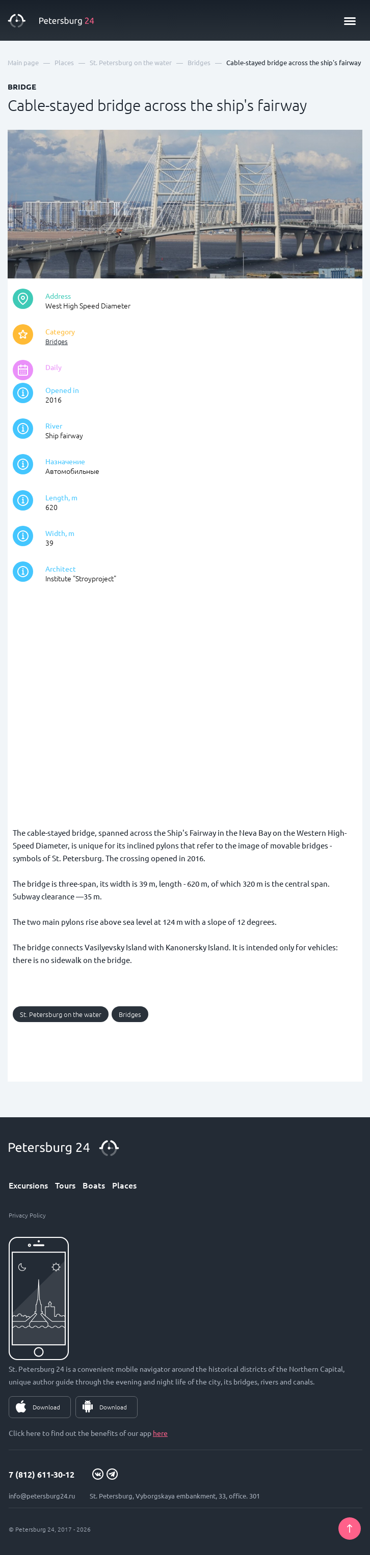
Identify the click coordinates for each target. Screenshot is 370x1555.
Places (124, 1185)
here (160, 1432)
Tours (65, 1185)
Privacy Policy (27, 1215)
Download (46, 1407)
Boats (94, 1185)
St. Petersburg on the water (60, 1014)
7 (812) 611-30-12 (41, 1474)
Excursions (28, 1185)
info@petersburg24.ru (42, 1495)
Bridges (56, 341)
